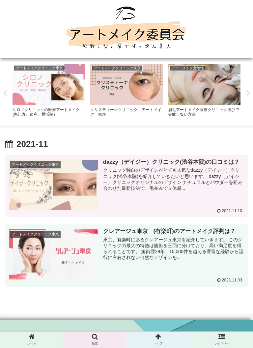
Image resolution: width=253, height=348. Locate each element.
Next (248, 93)
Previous (5, 93)
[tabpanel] (49, 92)
